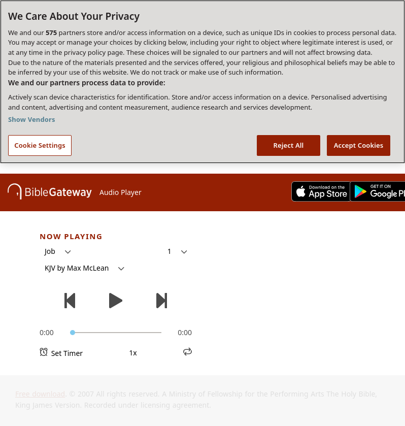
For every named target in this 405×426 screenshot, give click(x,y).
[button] (58, 251)
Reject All (289, 145)
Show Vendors (31, 119)
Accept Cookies (359, 145)
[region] (202, 81)
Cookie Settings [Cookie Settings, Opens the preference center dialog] (39, 145)
